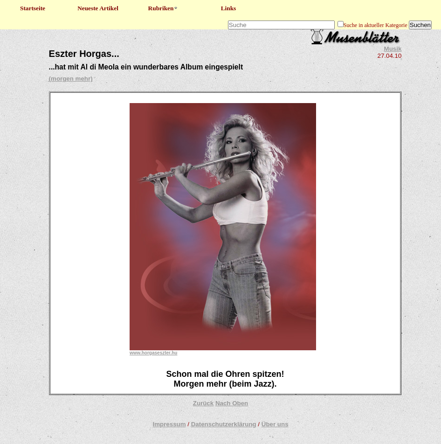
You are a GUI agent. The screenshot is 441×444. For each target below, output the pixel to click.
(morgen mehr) (71, 78)
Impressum (169, 424)
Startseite (32, 8)
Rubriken (163, 8)
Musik (393, 48)
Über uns (275, 424)
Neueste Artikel (97, 8)
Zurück (203, 403)
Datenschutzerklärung (223, 424)
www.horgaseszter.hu (153, 352)
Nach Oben (231, 403)
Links (228, 8)
